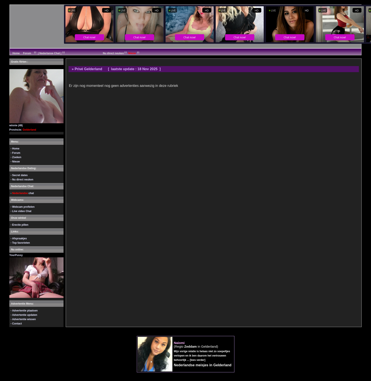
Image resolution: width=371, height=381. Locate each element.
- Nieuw (15, 161)
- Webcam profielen (22, 206)
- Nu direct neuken (22, 179)
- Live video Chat (21, 211)
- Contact (16, 323)
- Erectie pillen (19, 224)
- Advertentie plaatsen (24, 310)
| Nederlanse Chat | (49, 53)
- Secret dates (19, 175)
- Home (15, 148)
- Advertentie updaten (24, 314)
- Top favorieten (20, 242)
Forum (27, 53)
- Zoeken (16, 157)
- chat (22, 193)
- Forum (15, 152)
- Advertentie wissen (23, 319)
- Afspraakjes (19, 238)
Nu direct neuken (121, 53)
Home (15, 53)
